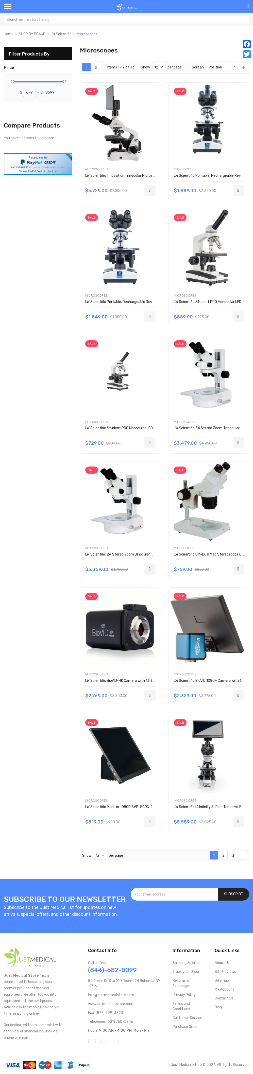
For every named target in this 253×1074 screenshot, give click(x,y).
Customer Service (187, 1018)
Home (8, 34)
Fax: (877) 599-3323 (105, 1013)
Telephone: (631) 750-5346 (110, 1021)
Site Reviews (225, 972)
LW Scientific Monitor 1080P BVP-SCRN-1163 (121, 807)
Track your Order (186, 972)
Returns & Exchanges (182, 983)
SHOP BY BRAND (32, 34)
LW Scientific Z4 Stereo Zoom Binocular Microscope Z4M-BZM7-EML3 (141, 554)
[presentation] (189, 914)
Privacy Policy (184, 995)
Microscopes (96, 169)
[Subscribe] (233, 894)
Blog (218, 1007)
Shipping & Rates (186, 963)
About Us (222, 963)
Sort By (198, 67)
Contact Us (224, 998)
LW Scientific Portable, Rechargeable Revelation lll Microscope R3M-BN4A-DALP (150, 302)
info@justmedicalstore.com (111, 995)
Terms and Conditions (181, 1006)
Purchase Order (185, 1027)
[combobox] (126, 19)
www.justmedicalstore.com (110, 1004)
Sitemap (222, 980)
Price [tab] (9, 67)
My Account (224, 989)
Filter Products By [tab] (29, 54)
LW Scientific (61, 34)
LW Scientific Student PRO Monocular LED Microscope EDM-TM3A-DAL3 (143, 428)
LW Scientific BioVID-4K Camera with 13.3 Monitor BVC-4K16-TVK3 (139, 680)
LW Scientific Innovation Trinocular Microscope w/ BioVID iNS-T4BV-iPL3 (143, 175)
